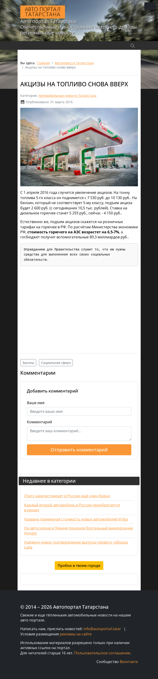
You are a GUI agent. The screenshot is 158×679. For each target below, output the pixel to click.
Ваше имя (35, 402)
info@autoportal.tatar (102, 628)
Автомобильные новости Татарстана (67, 95)
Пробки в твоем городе (79, 565)
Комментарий (39, 421)
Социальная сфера (56, 363)
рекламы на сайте (76, 634)
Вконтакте (129, 661)
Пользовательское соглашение (102, 652)
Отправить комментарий (79, 450)
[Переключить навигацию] (150, 6)
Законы (28, 363)
